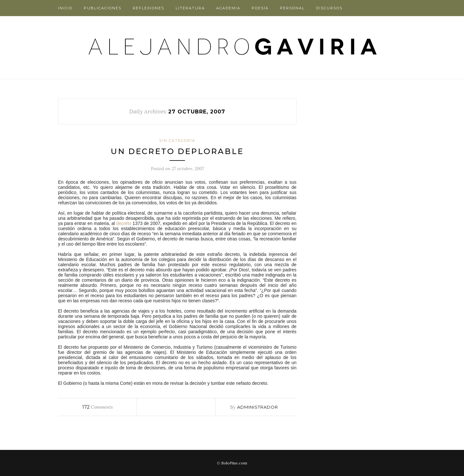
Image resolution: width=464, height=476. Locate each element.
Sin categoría (177, 140)
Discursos (329, 8)
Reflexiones (148, 8)
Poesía (260, 8)
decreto (123, 223)
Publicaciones (102, 8)
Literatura (190, 8)
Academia (228, 8)
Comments (97, 407)
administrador (257, 407)
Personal (292, 8)
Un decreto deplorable (177, 151)
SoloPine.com (234, 463)
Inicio (65, 8)
